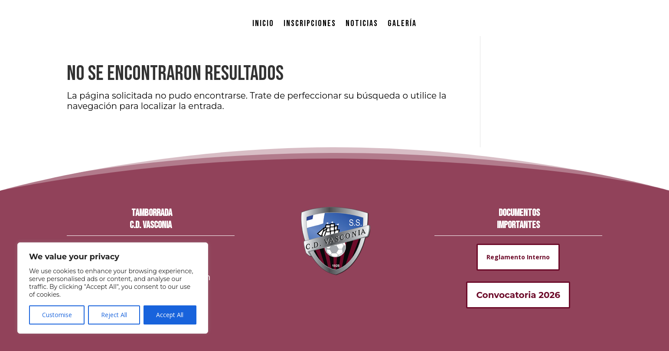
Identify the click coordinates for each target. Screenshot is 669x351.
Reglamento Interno (518, 257)
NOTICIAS (362, 23)
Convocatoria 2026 (518, 295)
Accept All (169, 315)
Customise (57, 315)
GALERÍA (402, 23)
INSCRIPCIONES (310, 23)
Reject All (114, 315)
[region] (112, 288)
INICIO (263, 23)
